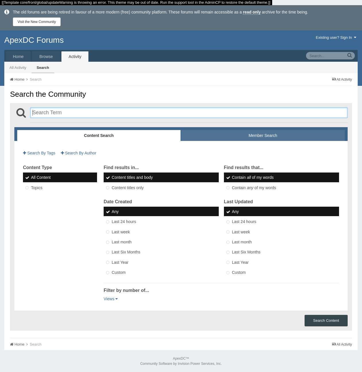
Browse (46, 56)
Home (18, 56)
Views (111, 299)
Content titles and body (132, 177)
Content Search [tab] (99, 135)
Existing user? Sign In (336, 37)
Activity (75, 56)
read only (252, 12)
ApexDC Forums (34, 40)
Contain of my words (253, 177)
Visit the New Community (37, 22)
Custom (118, 272)
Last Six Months (126, 252)
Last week (121, 232)
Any (115, 211)
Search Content (326, 320)
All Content (41, 177)
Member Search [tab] (263, 135)
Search (43, 67)
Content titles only (128, 187)
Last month (121, 242)
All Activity (17, 67)
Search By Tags (39, 153)
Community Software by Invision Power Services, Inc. (181, 364)
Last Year (120, 262)
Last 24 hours (124, 222)
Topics (36, 187)
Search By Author (78, 153)
